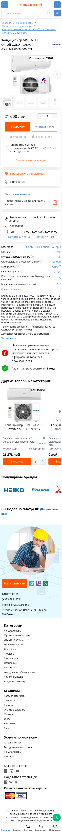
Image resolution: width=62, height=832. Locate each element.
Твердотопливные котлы (18, 747)
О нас (7, 718)
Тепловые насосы (14, 644)
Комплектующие (13, 676)
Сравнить (9, 700)
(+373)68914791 (11, 599)
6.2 (59, 284)
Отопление (10, 662)
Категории (13, 625)
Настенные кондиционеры (43, 247)
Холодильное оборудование (20, 672)
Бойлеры (9, 756)
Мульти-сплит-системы (17, 635)
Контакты (9, 723)
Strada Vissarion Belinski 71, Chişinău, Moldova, (30, 219)
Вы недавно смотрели (29, 511)
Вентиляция (11, 658)
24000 (57, 262)
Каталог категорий (14, 695)
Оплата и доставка (14, 709)
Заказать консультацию (31, 160)
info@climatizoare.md (15, 605)
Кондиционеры (12, 630)
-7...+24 (56, 271)
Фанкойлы (10, 649)
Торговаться (15, 182)
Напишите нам (44, 237)
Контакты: (10, 594)
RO (57, 13)
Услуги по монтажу (14, 681)
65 (59, 257)
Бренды (8, 705)
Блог (6, 728)
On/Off (56, 266)
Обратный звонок (19, 237)
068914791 (16, 226)
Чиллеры (9, 653)
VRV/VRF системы (13, 639)
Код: (38, 389)
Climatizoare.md (31, 4)
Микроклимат (12, 667)
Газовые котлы (12, 742)
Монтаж (8, 714)
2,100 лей (49, 148)
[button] (57, 74)
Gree (58, 252)
